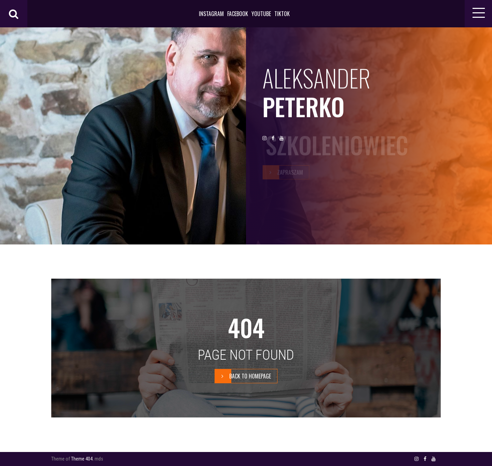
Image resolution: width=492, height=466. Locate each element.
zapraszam (283, 172)
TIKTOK (282, 14)
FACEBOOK (237, 14)
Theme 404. (82, 459)
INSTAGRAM (211, 14)
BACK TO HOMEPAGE (243, 376)
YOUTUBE (261, 14)
